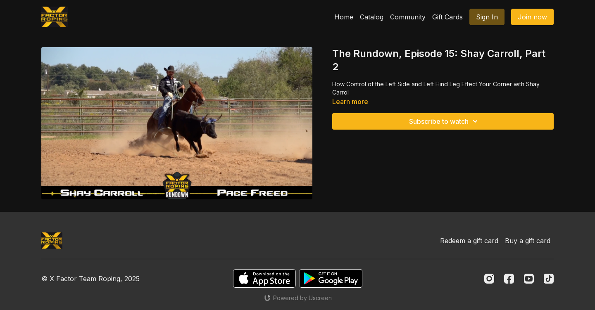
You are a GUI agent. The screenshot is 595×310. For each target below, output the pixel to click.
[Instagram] (489, 279)
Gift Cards (447, 17)
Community (408, 17)
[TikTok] (549, 279)
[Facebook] (509, 279)
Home (343, 17)
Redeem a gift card (469, 241)
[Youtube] (529, 279)
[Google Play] (331, 278)
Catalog (371, 17)
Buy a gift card (527, 241)
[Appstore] (264, 278)
